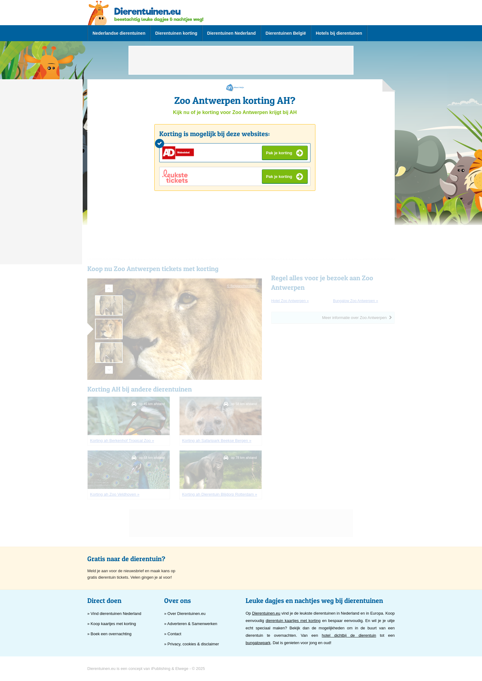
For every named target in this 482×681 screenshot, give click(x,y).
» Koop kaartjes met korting (111, 623)
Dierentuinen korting (176, 33)
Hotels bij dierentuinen (339, 33)
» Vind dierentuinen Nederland (114, 613)
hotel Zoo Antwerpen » (290, 301)
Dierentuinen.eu (266, 613)
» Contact (172, 634)
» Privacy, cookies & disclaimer (191, 644)
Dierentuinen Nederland (231, 33)
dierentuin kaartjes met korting (293, 620)
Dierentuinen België (286, 33)
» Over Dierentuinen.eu (184, 613)
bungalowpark (258, 642)
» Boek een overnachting (109, 634)
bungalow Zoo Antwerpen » (355, 301)
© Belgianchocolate (241, 286)
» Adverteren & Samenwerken (190, 623)
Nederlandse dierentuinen (119, 33)
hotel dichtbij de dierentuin (349, 635)
